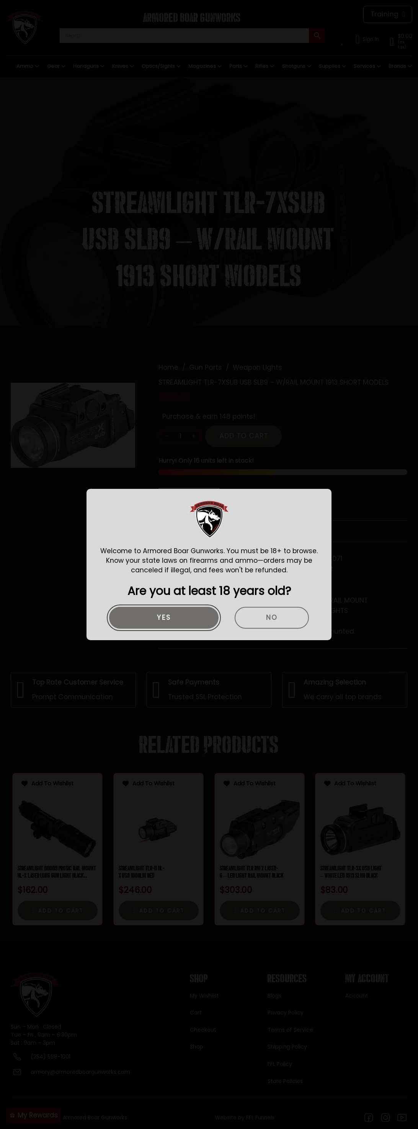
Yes (164, 617)
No (272, 617)
